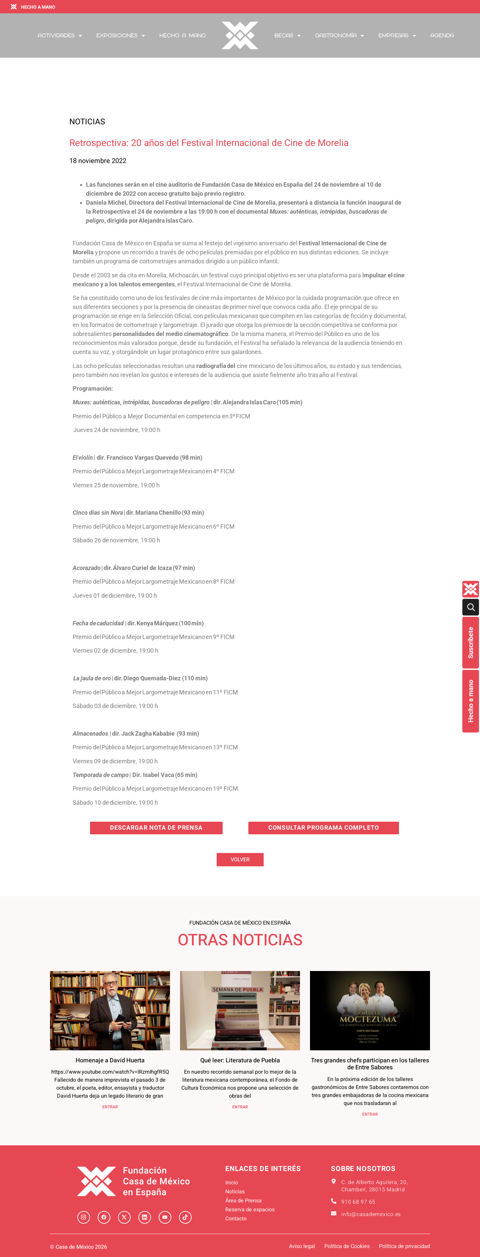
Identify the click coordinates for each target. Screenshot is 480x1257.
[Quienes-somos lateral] (470, 589)
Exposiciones (121, 36)
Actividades (60, 36)
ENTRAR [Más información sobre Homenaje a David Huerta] (110, 1107)
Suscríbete (471, 642)
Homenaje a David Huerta (110, 1060)
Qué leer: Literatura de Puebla (240, 1060)
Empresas (397, 36)
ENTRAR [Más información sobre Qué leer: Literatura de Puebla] (240, 1107)
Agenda (442, 35)
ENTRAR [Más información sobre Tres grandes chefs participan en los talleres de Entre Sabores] (370, 1114)
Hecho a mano (471, 701)
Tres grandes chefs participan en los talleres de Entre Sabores (370, 1064)
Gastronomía (340, 36)
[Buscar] (470, 607)
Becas (288, 36)
